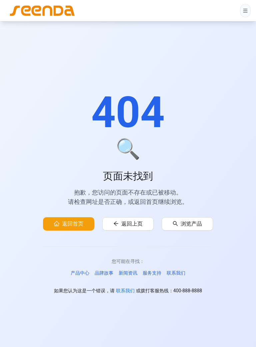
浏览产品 (191, 224)
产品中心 (80, 273)
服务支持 (152, 273)
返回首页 (72, 224)
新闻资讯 (128, 273)
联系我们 (176, 273)
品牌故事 (104, 273)
